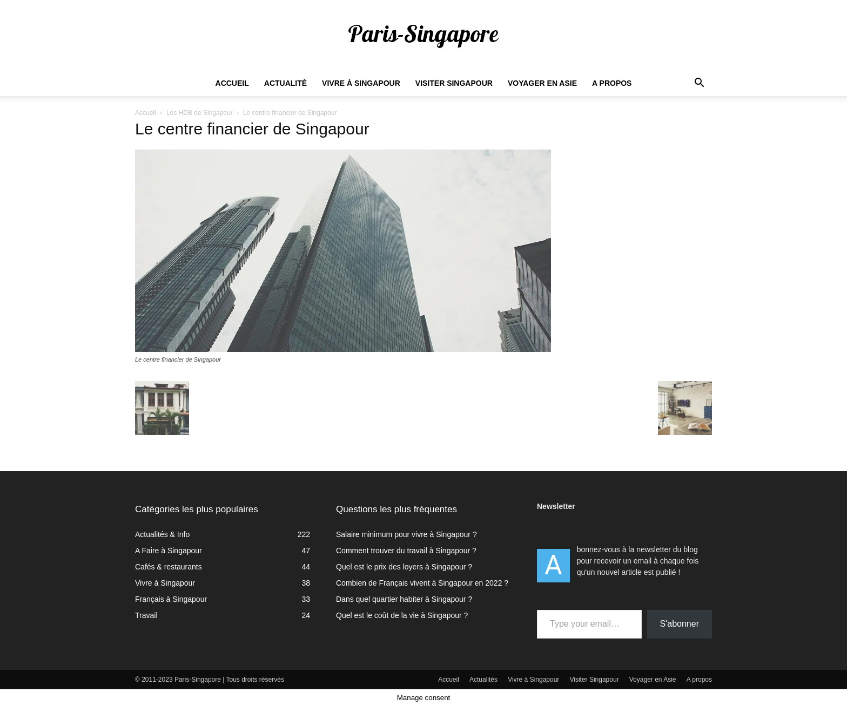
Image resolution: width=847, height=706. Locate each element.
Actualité (285, 83)
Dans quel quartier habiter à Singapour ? (404, 599)
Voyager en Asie (542, 83)
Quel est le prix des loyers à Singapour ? (404, 566)
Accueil (232, 83)
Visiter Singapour (454, 83)
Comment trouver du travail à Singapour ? (406, 550)
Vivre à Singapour (361, 83)
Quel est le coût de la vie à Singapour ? (402, 615)
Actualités (483, 679)
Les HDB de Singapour (199, 113)
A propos (611, 83)
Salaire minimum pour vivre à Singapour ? (406, 534)
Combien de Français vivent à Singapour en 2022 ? (422, 583)
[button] (699, 84)
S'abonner (679, 623)
